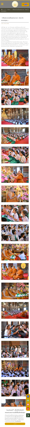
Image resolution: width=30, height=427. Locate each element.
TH (25, 4)
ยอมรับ (15, 424)
